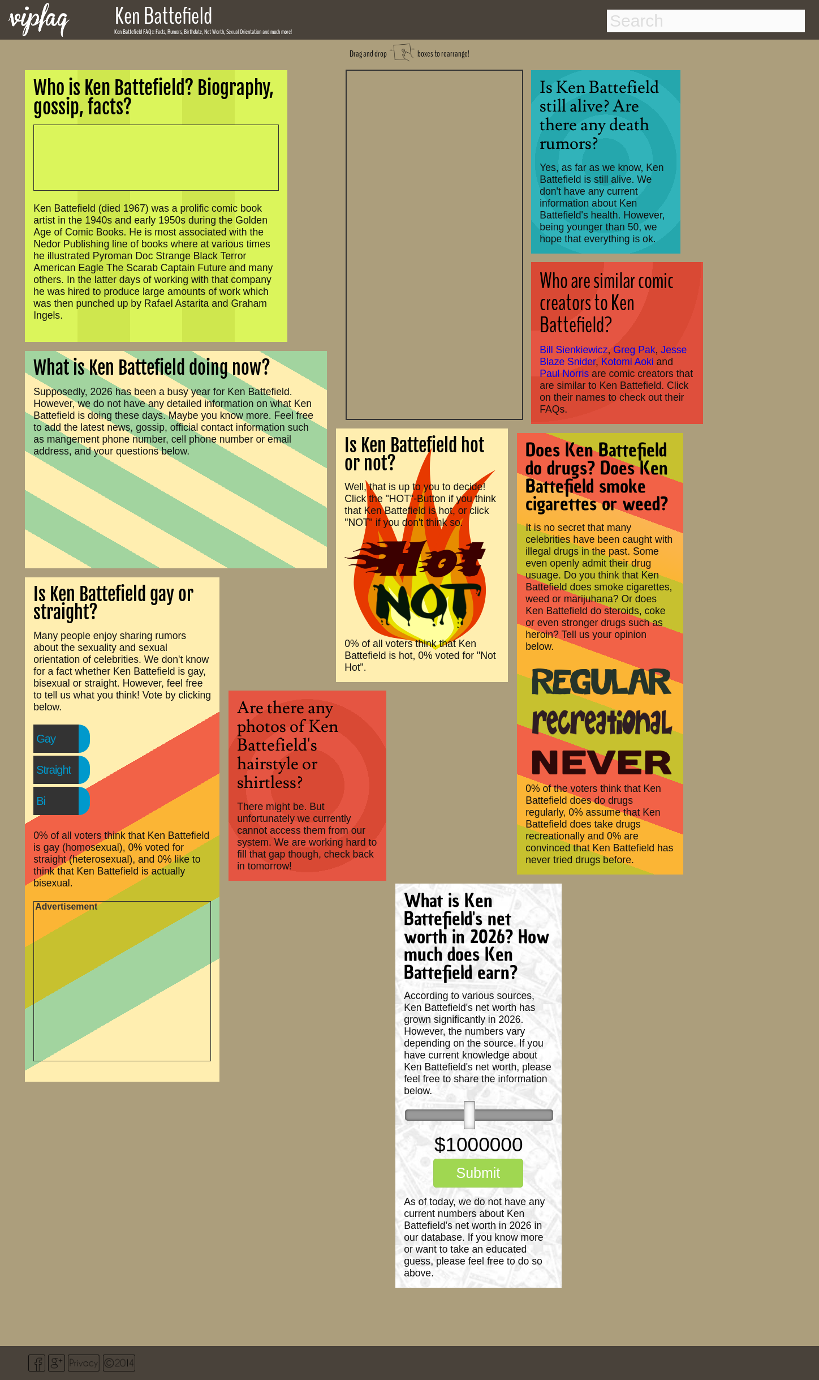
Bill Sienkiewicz (573, 349)
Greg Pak (634, 349)
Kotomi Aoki (627, 361)
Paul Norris (564, 373)
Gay (45, 738)
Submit (478, 1173)
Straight (53, 770)
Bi (40, 801)
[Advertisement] (434, 243)
